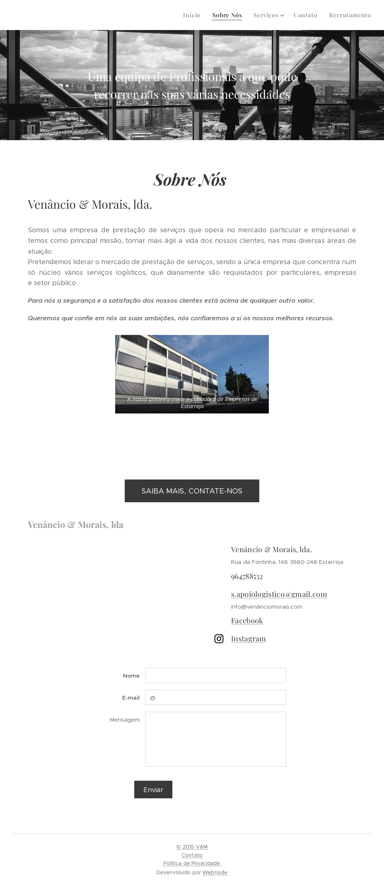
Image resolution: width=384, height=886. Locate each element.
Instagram (248, 638)
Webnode (214, 872)
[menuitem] (193, 15)
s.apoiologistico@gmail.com (279, 594)
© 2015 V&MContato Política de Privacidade (192, 855)
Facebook (247, 620)
